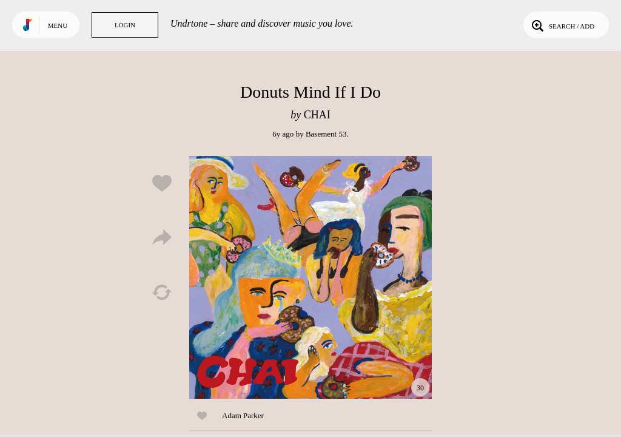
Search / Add (561, 25)
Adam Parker (243, 415)
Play (310, 277)
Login (125, 25)
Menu (57, 25)
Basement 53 (326, 133)
